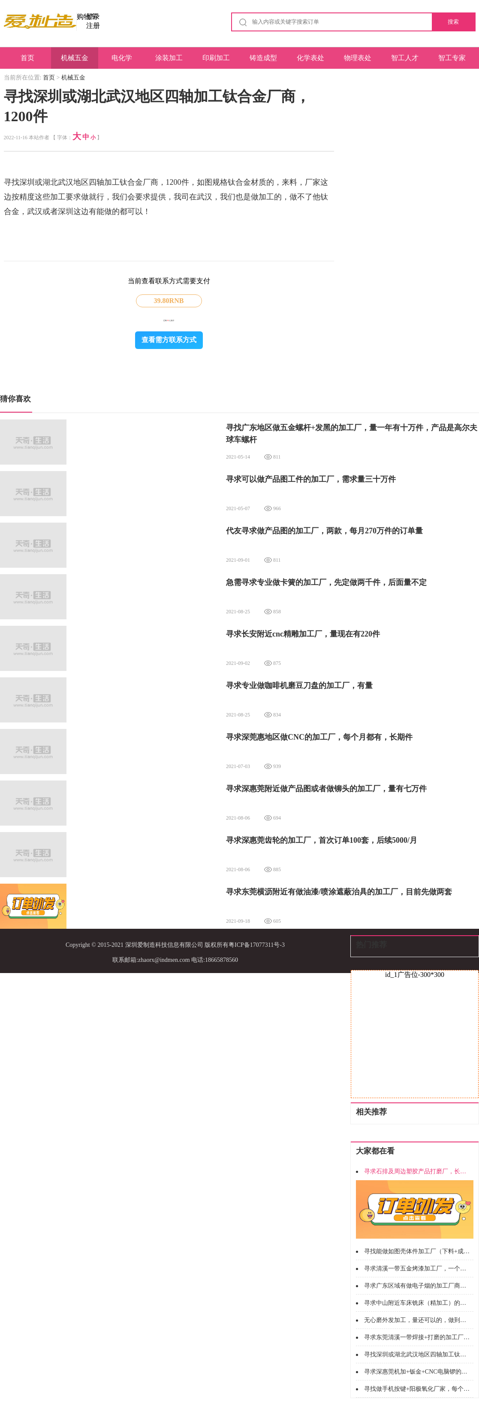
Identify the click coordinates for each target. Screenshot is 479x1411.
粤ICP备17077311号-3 (257, 945)
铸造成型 (263, 57)
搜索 (453, 21)
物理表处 (357, 57)
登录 (93, 16)
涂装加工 (169, 57)
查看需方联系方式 (169, 339)
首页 (27, 57)
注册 (93, 25)
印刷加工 (216, 57)
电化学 (121, 57)
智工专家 (452, 57)
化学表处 (310, 57)
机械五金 (74, 57)
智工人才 (405, 57)
